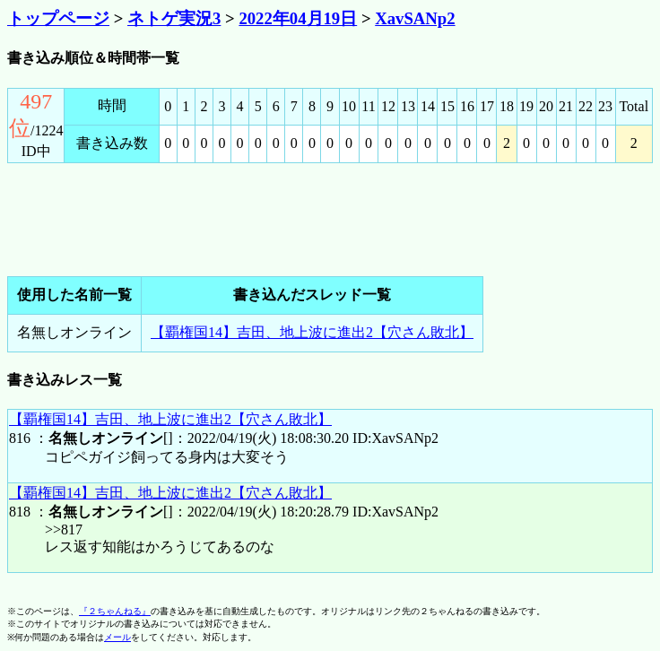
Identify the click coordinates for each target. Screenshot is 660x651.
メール (117, 637)
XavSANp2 (415, 18)
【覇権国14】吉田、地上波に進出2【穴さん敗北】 (312, 332)
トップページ (58, 18)
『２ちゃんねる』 (115, 611)
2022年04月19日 (298, 18)
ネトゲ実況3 (174, 18)
